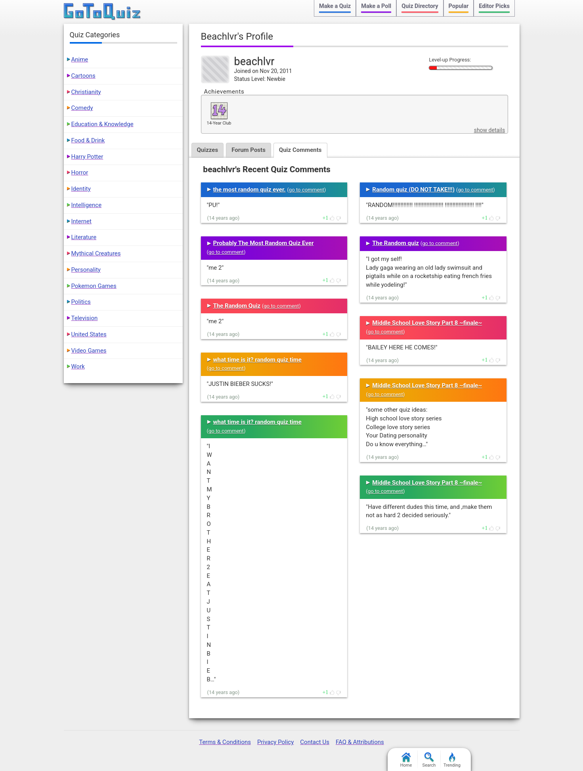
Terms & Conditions (225, 742)
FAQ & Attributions (360, 742)
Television (84, 318)
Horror (79, 172)
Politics (81, 301)
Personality (86, 269)
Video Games (89, 350)
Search (429, 760)
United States (89, 334)
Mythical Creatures (96, 253)
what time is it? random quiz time (257, 359)
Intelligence (86, 205)
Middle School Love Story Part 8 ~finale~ (427, 322)
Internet (81, 221)
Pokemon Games (94, 286)
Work (78, 366)
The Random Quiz (237, 305)
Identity (81, 188)
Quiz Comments (300, 149)
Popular (459, 6)
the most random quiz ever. (249, 189)
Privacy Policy (275, 742)
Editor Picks (494, 6)
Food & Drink (88, 140)
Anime (79, 59)
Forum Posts (248, 149)
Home (406, 760)
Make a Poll (376, 6)
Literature (84, 237)
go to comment (306, 190)
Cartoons (83, 75)
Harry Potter (87, 156)
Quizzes (207, 149)
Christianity (86, 92)
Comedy (82, 107)
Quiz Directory (419, 6)
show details (489, 130)
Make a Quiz (335, 6)
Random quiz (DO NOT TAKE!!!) (413, 189)
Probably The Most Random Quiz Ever (263, 243)
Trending (452, 760)
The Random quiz (395, 243)
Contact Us (314, 742)
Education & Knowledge (102, 124)
